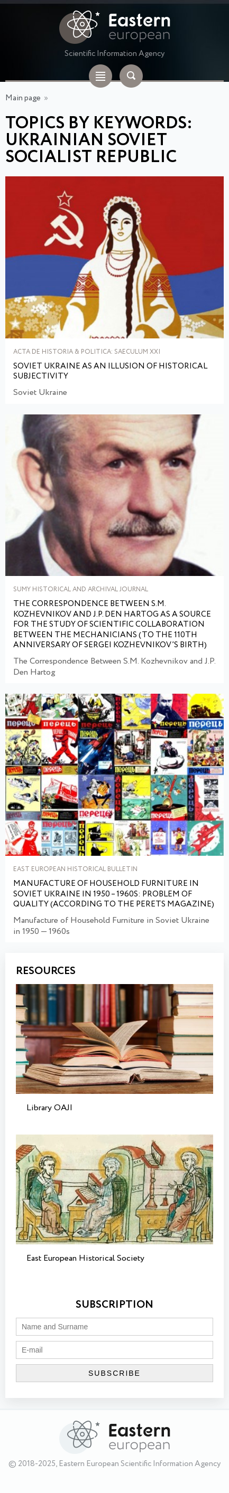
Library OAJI (49, 1108)
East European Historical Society (85, 1258)
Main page (23, 98)
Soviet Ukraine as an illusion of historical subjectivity (110, 372)
